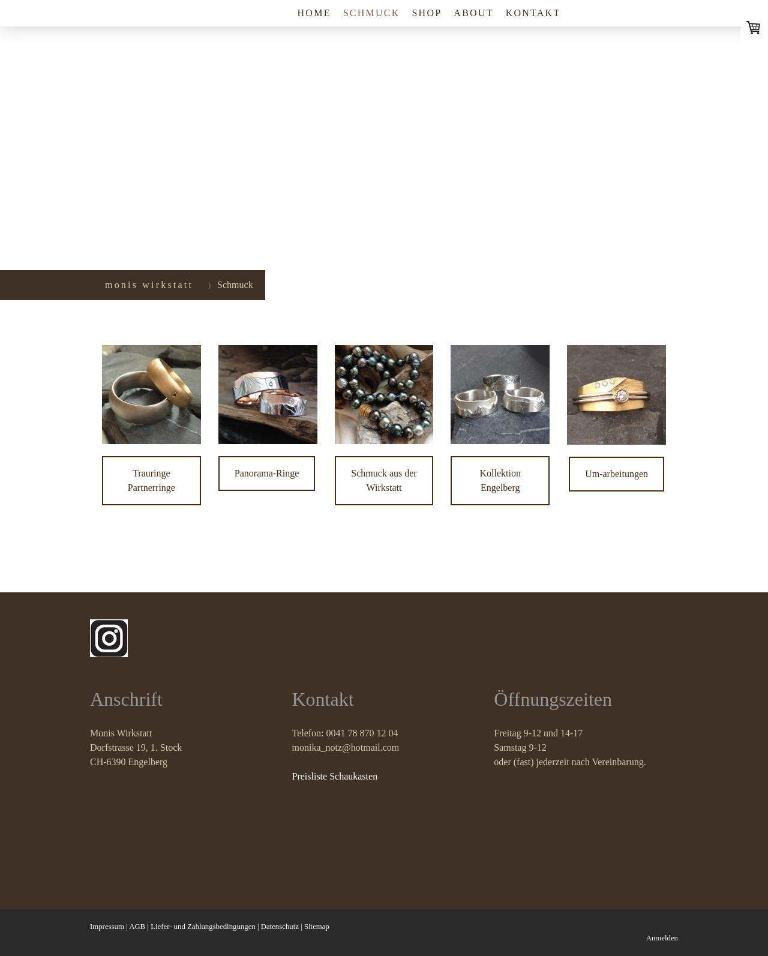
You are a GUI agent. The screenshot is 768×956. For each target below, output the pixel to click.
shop (427, 13)
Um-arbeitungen (616, 474)
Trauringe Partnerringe (151, 480)
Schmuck (371, 13)
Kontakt (533, 13)
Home (314, 13)
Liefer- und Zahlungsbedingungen (203, 926)
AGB (137, 926)
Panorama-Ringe (267, 473)
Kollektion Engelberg (500, 480)
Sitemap (316, 926)
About (473, 13)
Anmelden (662, 938)
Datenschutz (280, 926)
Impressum (107, 926)
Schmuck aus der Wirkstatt (383, 480)
